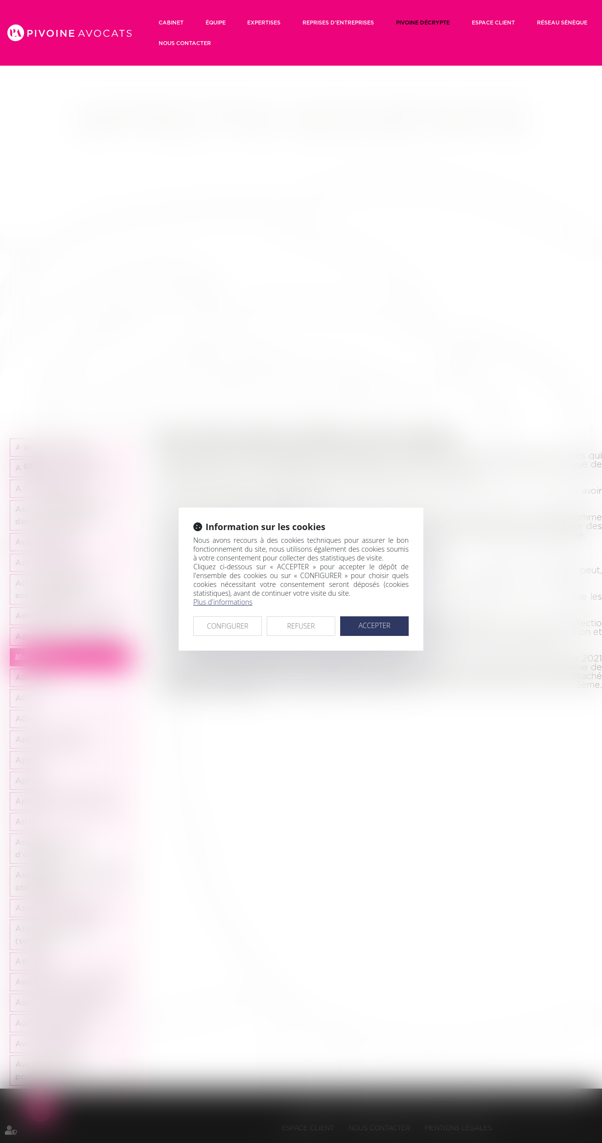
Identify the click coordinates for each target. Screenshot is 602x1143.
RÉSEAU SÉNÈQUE (562, 22)
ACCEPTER (374, 625)
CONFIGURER (228, 626)
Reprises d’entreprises (338, 22)
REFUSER (301, 626)
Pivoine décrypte (423, 22)
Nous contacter (185, 43)
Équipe (216, 22)
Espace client (493, 22)
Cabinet (171, 22)
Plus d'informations (223, 602)
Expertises (263, 22)
